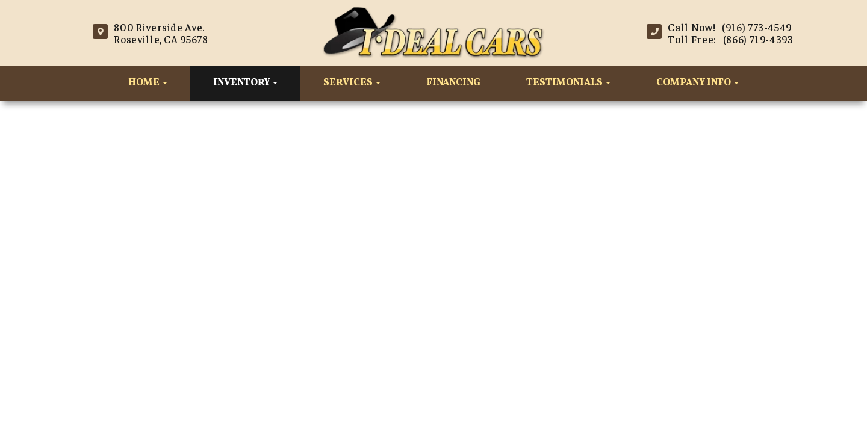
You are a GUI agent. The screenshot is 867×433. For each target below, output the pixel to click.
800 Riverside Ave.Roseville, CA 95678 (161, 33)
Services (352, 83)
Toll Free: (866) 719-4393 (730, 39)
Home (147, 83)
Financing (453, 83)
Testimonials (568, 83)
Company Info (697, 83)
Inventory (245, 83)
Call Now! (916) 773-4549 (730, 27)
